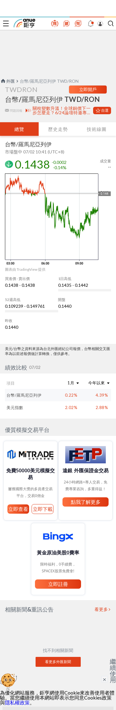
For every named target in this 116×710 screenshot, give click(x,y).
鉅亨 (24, 23)
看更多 (101, 609)
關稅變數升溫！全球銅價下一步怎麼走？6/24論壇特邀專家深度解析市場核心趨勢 (61, 110)
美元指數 (14, 407)
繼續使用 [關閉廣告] (113, 670)
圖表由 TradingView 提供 (25, 269)
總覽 (19, 129)
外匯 (7, 81)
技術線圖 (96, 129)
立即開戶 (88, 89)
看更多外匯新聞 (58, 661)
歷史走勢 (58, 129)
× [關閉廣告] (104, 679)
